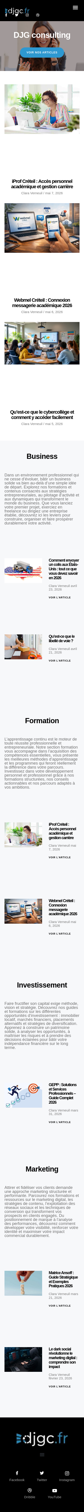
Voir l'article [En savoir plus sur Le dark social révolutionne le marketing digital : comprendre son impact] (60, 1386)
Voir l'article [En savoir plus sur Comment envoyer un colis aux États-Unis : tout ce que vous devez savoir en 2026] (60, 597)
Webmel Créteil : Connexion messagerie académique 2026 (42, 302)
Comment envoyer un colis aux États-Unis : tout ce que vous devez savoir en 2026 (64, 569)
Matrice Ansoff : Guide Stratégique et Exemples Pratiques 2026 (63, 1279)
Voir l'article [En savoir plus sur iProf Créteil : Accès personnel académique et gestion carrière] (60, 857)
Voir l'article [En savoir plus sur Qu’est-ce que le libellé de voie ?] (60, 660)
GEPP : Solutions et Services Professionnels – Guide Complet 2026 (63, 1094)
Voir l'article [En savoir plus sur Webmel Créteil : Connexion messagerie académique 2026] (60, 933)
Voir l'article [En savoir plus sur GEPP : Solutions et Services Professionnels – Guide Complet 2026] (60, 1122)
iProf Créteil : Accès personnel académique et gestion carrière (42, 183)
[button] (75, 7)
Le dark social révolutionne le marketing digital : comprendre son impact (63, 1358)
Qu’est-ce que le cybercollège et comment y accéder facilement (42, 414)
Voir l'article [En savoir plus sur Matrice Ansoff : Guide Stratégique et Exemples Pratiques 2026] (60, 1305)
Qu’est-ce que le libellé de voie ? (62, 638)
